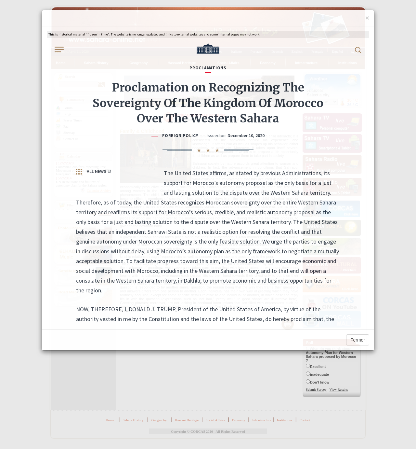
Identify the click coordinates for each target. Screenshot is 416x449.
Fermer (357, 340)
